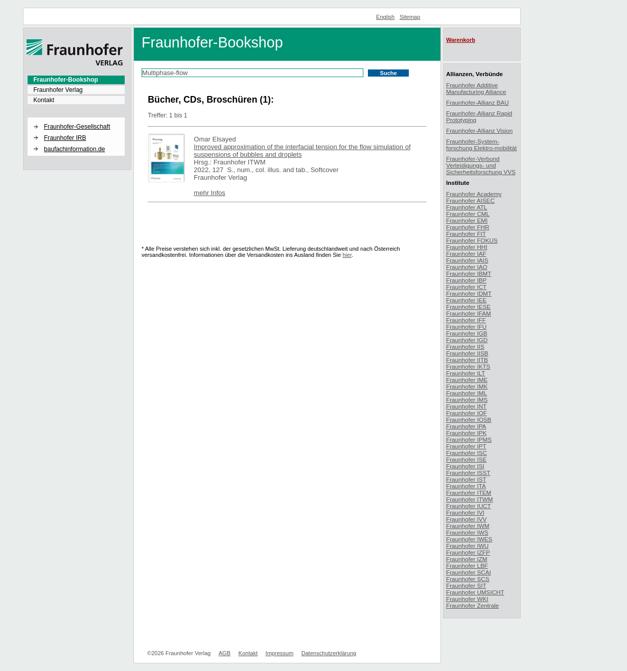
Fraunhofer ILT (465, 373)
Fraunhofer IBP (466, 280)
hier (347, 255)
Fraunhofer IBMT (468, 273)
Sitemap (410, 17)
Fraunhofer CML (468, 213)
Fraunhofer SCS (467, 579)
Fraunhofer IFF (466, 320)
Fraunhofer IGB (466, 333)
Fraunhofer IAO (466, 266)
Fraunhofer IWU (467, 545)
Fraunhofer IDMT (469, 293)
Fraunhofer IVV (466, 519)
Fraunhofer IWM (467, 525)
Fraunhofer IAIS (467, 260)
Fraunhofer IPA (466, 426)
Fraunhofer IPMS (469, 439)
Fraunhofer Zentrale (472, 605)
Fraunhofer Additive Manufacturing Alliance (476, 88)
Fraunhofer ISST (468, 472)
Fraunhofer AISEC (470, 200)
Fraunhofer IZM (466, 559)
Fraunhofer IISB (467, 353)
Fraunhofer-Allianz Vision (479, 130)
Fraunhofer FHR (467, 227)
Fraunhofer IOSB (468, 419)
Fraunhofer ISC (466, 452)
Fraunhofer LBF (467, 565)
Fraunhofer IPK (466, 432)
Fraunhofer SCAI (468, 572)
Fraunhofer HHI (466, 247)
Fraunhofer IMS (466, 399)
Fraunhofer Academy (474, 193)
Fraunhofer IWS (467, 532)
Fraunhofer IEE (466, 300)
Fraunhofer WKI (467, 598)
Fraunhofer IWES (469, 539)
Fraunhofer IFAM (468, 313)
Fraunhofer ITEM (468, 492)
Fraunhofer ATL (466, 207)
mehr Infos (209, 193)
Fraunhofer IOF (466, 413)
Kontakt (43, 100)
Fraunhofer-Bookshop (65, 79)
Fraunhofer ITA (466, 486)
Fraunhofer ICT (466, 286)
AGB (224, 653)
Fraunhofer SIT (466, 585)
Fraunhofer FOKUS (472, 240)
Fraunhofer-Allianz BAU (477, 102)
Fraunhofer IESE (468, 306)
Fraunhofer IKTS (468, 366)
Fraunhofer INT (466, 406)
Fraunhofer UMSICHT (475, 592)
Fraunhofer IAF (466, 253)
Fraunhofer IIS (465, 346)
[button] (76, 117)
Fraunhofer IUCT (468, 505)
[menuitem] (76, 80)
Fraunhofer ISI (465, 466)
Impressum (280, 653)
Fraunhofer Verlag (58, 89)
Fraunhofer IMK (466, 386)
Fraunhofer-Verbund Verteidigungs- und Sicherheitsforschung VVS (481, 165)
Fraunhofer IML (466, 393)
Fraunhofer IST (466, 479)
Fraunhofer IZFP (468, 552)
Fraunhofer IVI (465, 512)
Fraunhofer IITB (467, 359)
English (385, 17)
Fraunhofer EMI (466, 220)
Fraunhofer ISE (466, 459)
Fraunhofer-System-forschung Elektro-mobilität (481, 144)
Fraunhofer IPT (466, 446)
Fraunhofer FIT (466, 233)
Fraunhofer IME (466, 379)
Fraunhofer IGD (466, 340)
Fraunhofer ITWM (469, 499)
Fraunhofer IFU (466, 326)
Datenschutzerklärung (328, 653)
